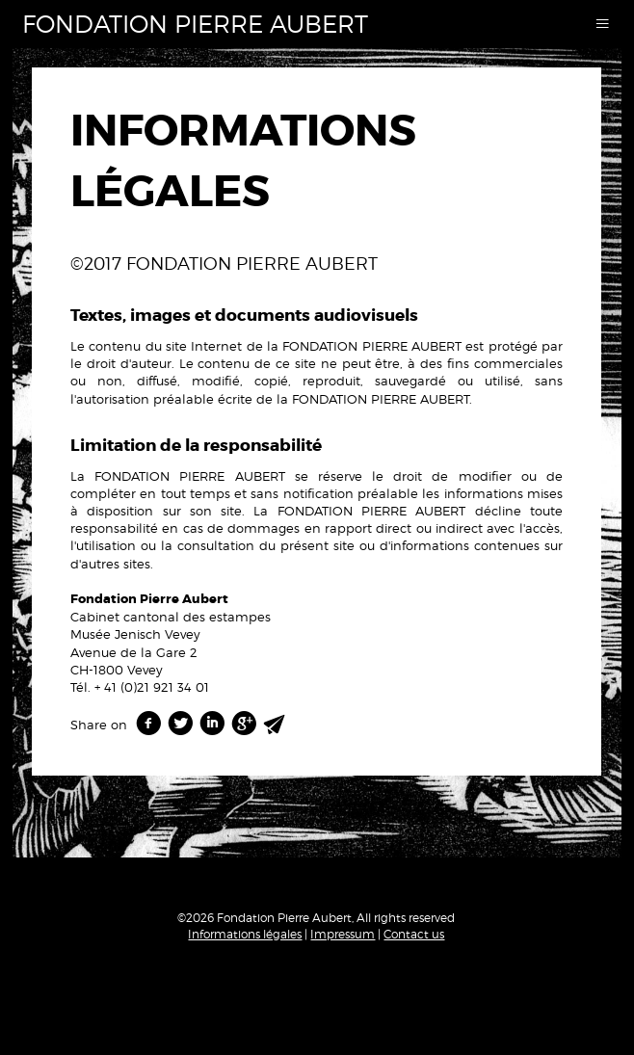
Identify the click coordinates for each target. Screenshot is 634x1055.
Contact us (413, 934)
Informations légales (245, 934)
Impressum (342, 934)
